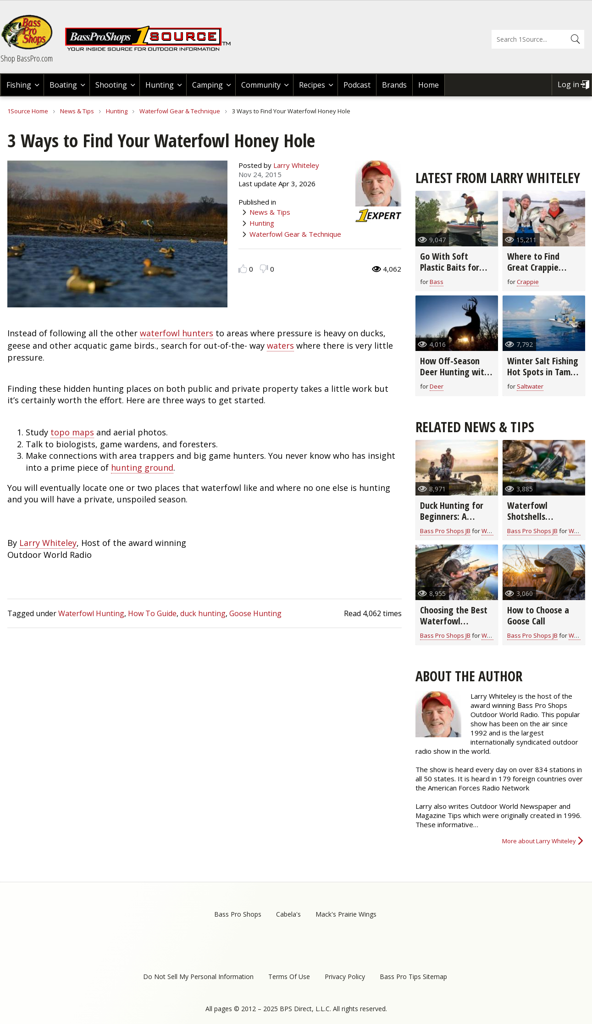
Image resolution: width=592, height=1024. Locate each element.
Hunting (159, 85)
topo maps (72, 432)
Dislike (264, 268)
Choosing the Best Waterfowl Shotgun (453, 621)
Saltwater (530, 386)
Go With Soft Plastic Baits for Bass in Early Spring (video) (456, 272)
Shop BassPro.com (26, 58)
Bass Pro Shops (237, 914)
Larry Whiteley (296, 165)
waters (280, 345)
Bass (436, 282)
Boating (63, 85)
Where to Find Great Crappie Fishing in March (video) (537, 272)
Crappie (528, 282)
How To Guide (152, 613)
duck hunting (203, 613)
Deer (436, 386)
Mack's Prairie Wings (345, 914)
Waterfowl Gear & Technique (179, 111)
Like (242, 268)
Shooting (111, 85)
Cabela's (288, 914)
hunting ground (142, 467)
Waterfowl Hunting (91, 613)
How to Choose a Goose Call (538, 615)
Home (428, 85)
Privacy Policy (345, 976)
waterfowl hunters (176, 333)
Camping (207, 85)
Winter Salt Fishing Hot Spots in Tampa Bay (543, 372)
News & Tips (77, 111)
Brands (394, 85)
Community (261, 85)
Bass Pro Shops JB (445, 531)
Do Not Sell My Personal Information (198, 976)
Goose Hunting (255, 613)
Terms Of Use (289, 976)
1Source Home (27, 111)
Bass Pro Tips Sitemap (413, 976)
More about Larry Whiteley (539, 841)
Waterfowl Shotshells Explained (527, 516)
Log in (568, 84)
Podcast (357, 85)
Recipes (312, 85)
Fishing (18, 85)
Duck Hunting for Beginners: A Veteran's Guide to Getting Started (455, 522)
